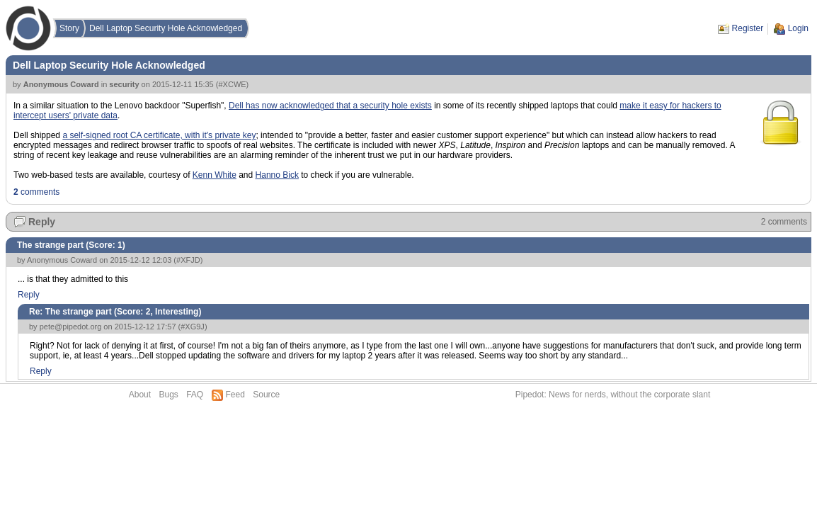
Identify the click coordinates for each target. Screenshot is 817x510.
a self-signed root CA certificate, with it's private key (159, 135)
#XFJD (188, 260)
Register (748, 28)
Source (266, 395)
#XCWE (232, 84)
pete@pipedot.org (71, 326)
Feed (235, 395)
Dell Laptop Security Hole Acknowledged (165, 28)
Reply (41, 221)
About (140, 395)
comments (36, 192)
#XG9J (193, 326)
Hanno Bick (277, 175)
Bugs (168, 395)
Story (69, 28)
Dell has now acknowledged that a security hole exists (330, 105)
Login (798, 28)
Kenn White (214, 175)
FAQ (194, 395)
